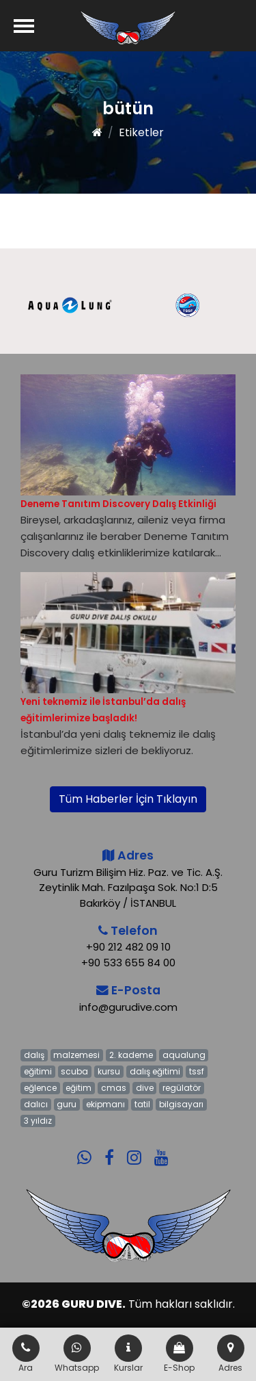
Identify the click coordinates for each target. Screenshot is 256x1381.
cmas (113, 1088)
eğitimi (38, 1071)
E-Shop (179, 1353)
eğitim (78, 1088)
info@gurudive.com (128, 1007)
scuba (74, 1071)
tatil (142, 1104)
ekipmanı (105, 1104)
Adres (230, 1353)
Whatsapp (77, 1353)
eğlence (40, 1088)
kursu (109, 1071)
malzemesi (76, 1055)
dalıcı (36, 1104)
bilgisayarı (181, 1104)
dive (145, 1088)
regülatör (181, 1088)
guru (66, 1104)
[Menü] (24, 25)
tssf (196, 1071)
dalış (34, 1055)
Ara (26, 1353)
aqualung (183, 1055)
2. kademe (131, 1055)
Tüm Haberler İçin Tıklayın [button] (128, 799)
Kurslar (128, 1353)
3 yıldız (38, 1120)
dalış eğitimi (155, 1071)
